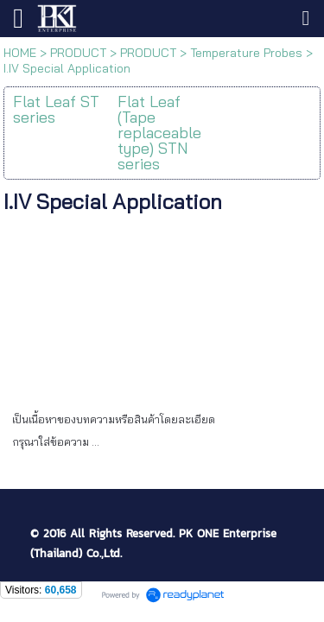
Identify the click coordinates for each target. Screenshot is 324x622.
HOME (19, 52)
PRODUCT (78, 52)
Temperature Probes (246, 52)
